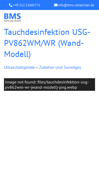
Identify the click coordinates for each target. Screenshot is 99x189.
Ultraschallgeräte (19, 67)
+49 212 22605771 (26, 5)
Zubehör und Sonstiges (60, 67)
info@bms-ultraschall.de (76, 5)
